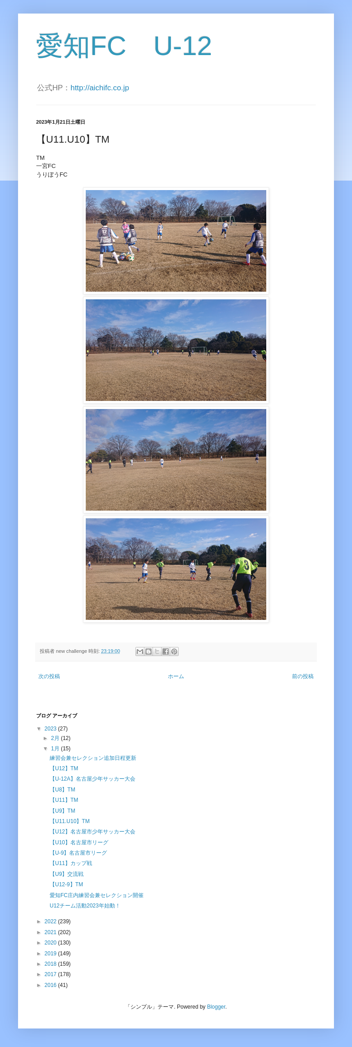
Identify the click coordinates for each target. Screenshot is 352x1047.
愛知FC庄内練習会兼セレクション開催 (97, 895)
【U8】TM (62, 789)
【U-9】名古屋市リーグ (78, 853)
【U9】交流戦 (66, 874)
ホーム (176, 676)
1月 (56, 748)
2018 (51, 964)
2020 (51, 943)
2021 (51, 932)
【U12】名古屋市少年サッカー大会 (92, 831)
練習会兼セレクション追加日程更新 (93, 758)
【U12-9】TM (66, 884)
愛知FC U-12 (124, 46)
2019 (51, 953)
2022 (51, 921)
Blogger (216, 1007)
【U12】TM (64, 768)
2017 (51, 974)
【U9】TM (62, 811)
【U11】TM (64, 800)
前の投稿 (303, 676)
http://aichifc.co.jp (99, 88)
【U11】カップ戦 (71, 863)
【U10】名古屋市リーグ (79, 842)
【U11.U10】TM (70, 821)
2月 (56, 738)
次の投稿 (49, 676)
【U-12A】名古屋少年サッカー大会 (92, 779)
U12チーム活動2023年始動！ (85, 906)
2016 (51, 985)
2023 (51, 729)
